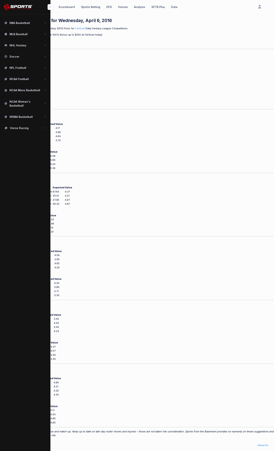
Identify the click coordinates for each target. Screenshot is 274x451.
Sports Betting (90, 7)
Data (174, 7)
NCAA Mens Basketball (25, 90)
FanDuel (126, 28)
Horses (123, 7)
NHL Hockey (18, 45)
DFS (109, 7)
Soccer (14, 56)
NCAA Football (19, 79)
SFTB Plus (158, 7)
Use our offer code (61, 34)
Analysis (139, 7)
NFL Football (18, 67)
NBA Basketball (20, 23)
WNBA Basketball (21, 116)
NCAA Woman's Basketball (20, 103)
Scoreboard (67, 7)
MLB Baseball (19, 34)
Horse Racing (19, 128)
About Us (263, 445)
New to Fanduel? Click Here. (67, 40)
